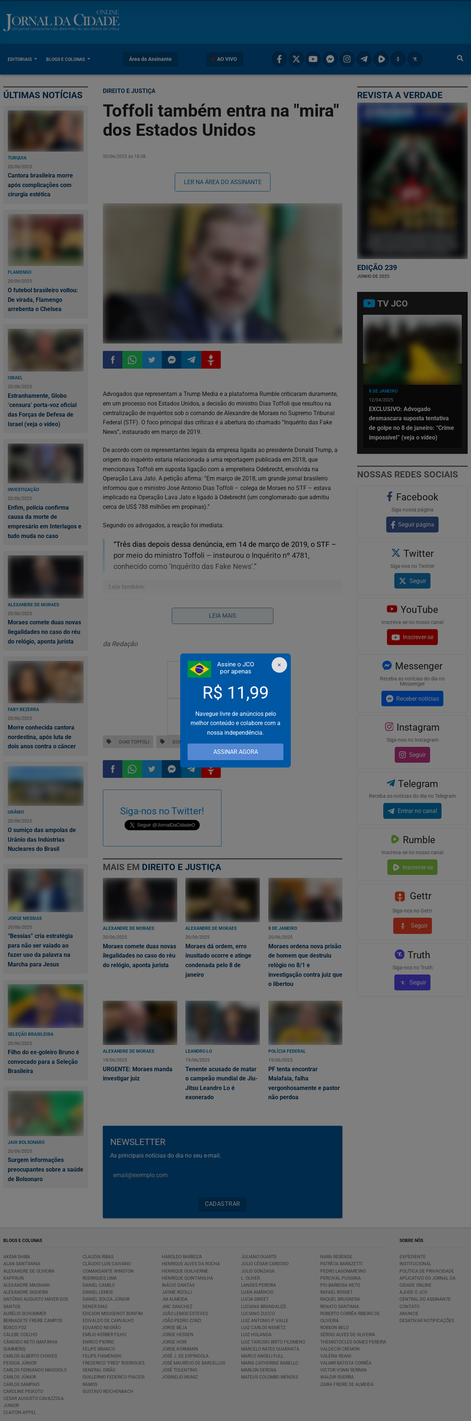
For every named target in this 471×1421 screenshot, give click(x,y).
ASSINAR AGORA (235, 751)
